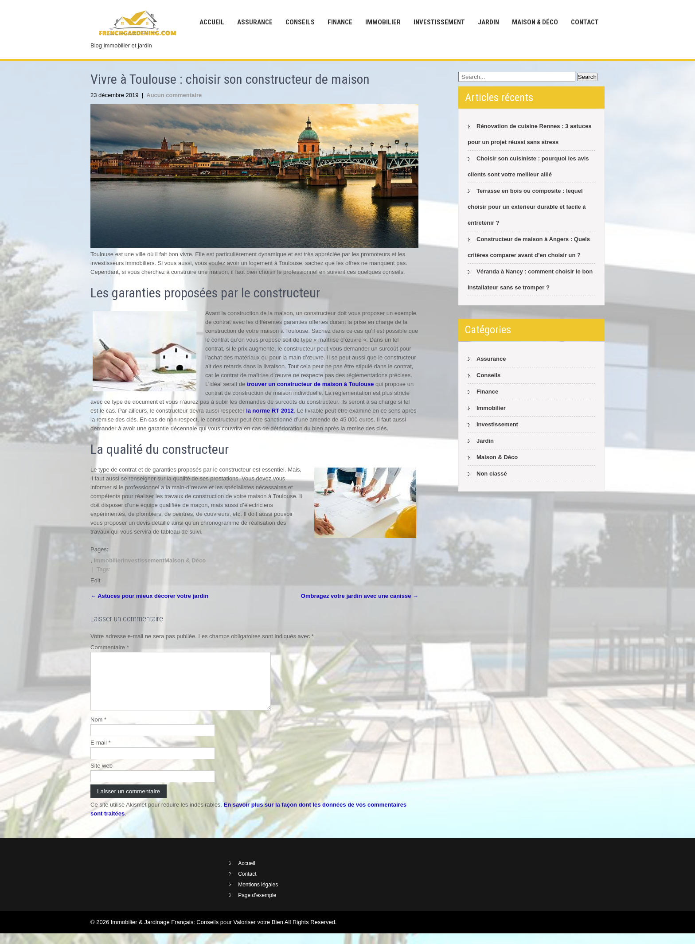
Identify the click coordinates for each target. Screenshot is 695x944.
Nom (98, 730)
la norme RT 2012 (270, 410)
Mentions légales (258, 895)
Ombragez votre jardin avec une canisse (359, 596)
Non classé (491, 473)
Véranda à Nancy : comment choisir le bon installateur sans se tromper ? (530, 279)
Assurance (255, 22)
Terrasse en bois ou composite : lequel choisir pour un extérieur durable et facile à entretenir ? (527, 206)
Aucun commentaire (174, 95)
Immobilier (383, 22)
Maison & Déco (535, 22)
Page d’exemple (257, 906)
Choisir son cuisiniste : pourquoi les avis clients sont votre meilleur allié (528, 166)
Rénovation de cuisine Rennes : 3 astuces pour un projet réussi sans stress (529, 134)
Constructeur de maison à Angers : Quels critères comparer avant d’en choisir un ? (529, 247)
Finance (340, 22)
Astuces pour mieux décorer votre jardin (149, 596)
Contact (585, 22)
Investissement (439, 22)
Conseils (300, 22)
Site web (101, 776)
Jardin (488, 22)
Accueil (211, 22)
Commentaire (109, 647)
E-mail (100, 753)
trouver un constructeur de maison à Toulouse (310, 384)
